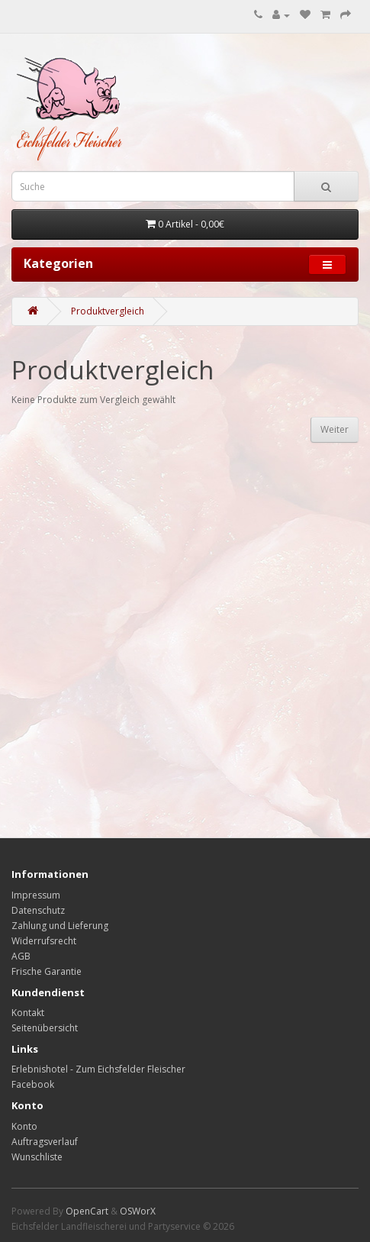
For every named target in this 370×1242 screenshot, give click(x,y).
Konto (24, 1126)
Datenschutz (38, 910)
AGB (21, 956)
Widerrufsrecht (43, 940)
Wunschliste (37, 1156)
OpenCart (87, 1211)
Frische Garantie (46, 971)
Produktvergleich (107, 311)
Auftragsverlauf (44, 1141)
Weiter (334, 429)
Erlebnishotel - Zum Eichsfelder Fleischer (98, 1069)
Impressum (35, 895)
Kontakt (27, 1012)
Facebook (32, 1084)
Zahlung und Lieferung (59, 925)
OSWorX (138, 1211)
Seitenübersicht (44, 1027)
